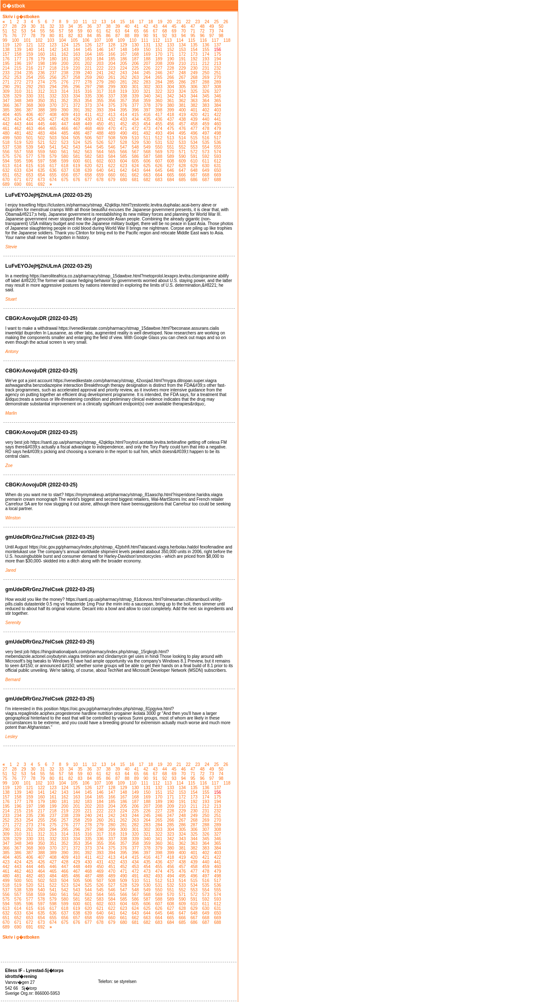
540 (41, 147)
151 (159, 49)
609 (182, 161)
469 (100, 128)
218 (53, 68)
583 (100, 156)
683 (159, 179)
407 (41, 114)
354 (88, 100)
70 (183, 31)
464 (41, 128)
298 (100, 86)
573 (205, 151)
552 (182, 147)
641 (111, 170)
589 (170, 156)
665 (170, 175)
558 (29, 151)
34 (70, 26)
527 (111, 142)
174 (205, 54)
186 (123, 59)
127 (100, 45)
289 (217, 82)
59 (80, 31)
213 (217, 63)
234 (18, 73)
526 (100, 142)
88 (127, 35)
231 (205, 68)
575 (6, 156)
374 (100, 105)
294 (53, 86)
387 (29, 110)
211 (194, 63)
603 (111, 161)
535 (205, 142)
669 (217, 175)
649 (205, 170)
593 (217, 156)
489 (111, 133)
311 (29, 91)
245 (147, 73)
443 (18, 124)
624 (135, 165)
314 (64, 91)
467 (76, 128)
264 (147, 77)
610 (194, 161)
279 (100, 82)
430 (88, 119)
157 (6, 54)
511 (147, 138)
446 (53, 124)
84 (89, 35)
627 (170, 165)
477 (194, 128)
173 (194, 54)
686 (194, 179)
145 (88, 49)
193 (205, 59)
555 (217, 147)
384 (217, 105)
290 (6, 86)
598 (53, 161)
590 (182, 156)
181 (64, 59)
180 (53, 59)
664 (159, 175)
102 (39, 40)
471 (123, 128)
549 (147, 147)
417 (159, 114)
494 (170, 133)
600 (76, 161)
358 (135, 100)
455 (159, 124)
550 (159, 147)
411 (88, 114)
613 (6, 165)
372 (76, 105)
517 (217, 138)
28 (14, 26)
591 (194, 156)
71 (192, 31)
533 (182, 142)
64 (127, 31)
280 (111, 82)
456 (170, 124)
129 (123, 45)
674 (53, 179)
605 (135, 161)
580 (64, 156)
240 (88, 73)
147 (111, 49)
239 (76, 73)
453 (135, 124)
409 (64, 114)
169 (147, 54)
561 (64, 151)
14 (113, 21)
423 (6, 119)
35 (80, 26)
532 (170, 142)
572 (194, 151)
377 (135, 105)
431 (100, 119)
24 (206, 21)
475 (170, 128)
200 (64, 63)
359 (147, 100)
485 (64, 133)
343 (182, 96)
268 (194, 77)
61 (99, 31)
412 (100, 114)
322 (159, 91)
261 (111, 77)
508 (111, 138)
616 (41, 165)
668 (205, 175)
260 (100, 77)
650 (217, 170)
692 (41, 184)
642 (123, 170)
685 (182, 179)
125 (76, 45)
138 (6, 49)
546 (111, 147)
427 (53, 119)
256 (53, 77)
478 (205, 128)
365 (217, 100)
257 (64, 77)
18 (150, 21)
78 (33, 35)
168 (135, 54)
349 (29, 100)
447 (64, 124)
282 (135, 82)
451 (111, 124)
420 (194, 114)
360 (159, 100)
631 (217, 165)
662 (135, 175)
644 (147, 170)
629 (194, 165)
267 (182, 77)
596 (29, 161)
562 (76, 151)
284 (159, 82)
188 (147, 59)
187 (135, 59)
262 (123, 77)
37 (99, 26)
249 (194, 73)
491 (135, 133)
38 (108, 26)
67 (155, 31)
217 (41, 68)
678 (100, 179)
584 (111, 156)
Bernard (13, 679)
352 (64, 100)
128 (111, 45)
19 (160, 21)
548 (135, 147)
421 (205, 114)
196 (18, 63)
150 (147, 49)
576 (18, 156)
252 (6, 77)
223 (111, 68)
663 (147, 175)
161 (53, 54)
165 (100, 54)
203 (100, 63)
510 (135, 138)
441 (217, 119)
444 (29, 124)
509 (123, 138)
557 (18, 151)
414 (123, 114)
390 (64, 110)
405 (18, 114)
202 (88, 63)
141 (41, 49)
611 (205, 161)
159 (29, 54)
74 (221, 31)
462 (18, 128)
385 (6, 110)
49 (211, 26)
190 (170, 59)
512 (159, 138)
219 (64, 68)
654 (41, 175)
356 (111, 100)
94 (183, 35)
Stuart (11, 299)
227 (159, 68)
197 (29, 63)
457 (182, 124)
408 (53, 114)
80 (51, 35)
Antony (12, 351)
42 (146, 26)
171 (170, 54)
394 (111, 110)
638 (76, 170)
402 (205, 110)
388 (41, 110)
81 (61, 35)
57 (61, 31)
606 (147, 161)
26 (225, 21)
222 (100, 68)
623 (123, 165)
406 (29, 114)
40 (127, 26)
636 (53, 170)
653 (29, 175)
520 (29, 142)
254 (29, 77)
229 (182, 68)
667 (194, 175)
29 (24, 26)
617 (53, 165)
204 (111, 63)
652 (18, 175)
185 (111, 59)
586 (135, 156)
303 (159, 86)
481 (18, 133)
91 (155, 35)
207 (147, 63)
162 (64, 54)
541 (53, 147)
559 (41, 151)
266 (170, 77)
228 (170, 68)
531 (159, 142)
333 (64, 96)
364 (205, 100)
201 (76, 63)
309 (6, 91)
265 (159, 77)
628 (182, 165)
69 (174, 31)
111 (144, 40)
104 (62, 40)
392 (88, 110)
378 (147, 105)
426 (41, 119)
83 (80, 35)
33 (61, 26)
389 (53, 110)
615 (29, 165)
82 (70, 35)
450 (100, 124)
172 (182, 54)
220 (76, 68)
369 (41, 105)
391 (76, 110)
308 (217, 86)
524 (76, 142)
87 (117, 35)
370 (53, 105)
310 (18, 91)
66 (146, 31)
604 (123, 161)
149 (135, 49)
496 (194, 133)
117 (215, 40)
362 (182, 100)
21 (179, 21)
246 (159, 73)
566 (123, 151)
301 (135, 86)
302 (147, 86)
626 (159, 165)
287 (194, 82)
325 (194, 91)
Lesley (11, 736)
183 (88, 59)
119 (6, 45)
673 (41, 179)
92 (164, 35)
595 (18, 161)
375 (111, 105)
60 (89, 31)
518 (6, 142)
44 (164, 26)
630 (205, 165)
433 (123, 119)
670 (6, 179)
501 (29, 138)
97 (211, 35)
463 (29, 128)
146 (100, 49)
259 (88, 77)
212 (205, 63)
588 (159, 156)
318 (111, 91)
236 (41, 73)
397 (147, 110)
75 (5, 35)
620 (88, 165)
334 (76, 96)
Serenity (13, 622)
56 (51, 31)
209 (170, 63)
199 (53, 63)
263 (135, 77)
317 (100, 91)
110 (132, 40)
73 (211, 31)
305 (182, 86)
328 (6, 96)
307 (205, 86)
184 (100, 59)
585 (123, 156)
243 (123, 73)
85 (99, 35)
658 (88, 175)
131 (147, 45)
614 (18, 165)
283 (147, 82)
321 (147, 91)
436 (159, 119)
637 (64, 170)
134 (182, 45)
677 (88, 179)
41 (136, 26)
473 (147, 128)
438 (182, 119)
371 (64, 105)
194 (217, 59)
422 (217, 114)
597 (41, 161)
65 (136, 31)
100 (15, 40)
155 (205, 49)
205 (123, 63)
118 (227, 40)
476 (182, 128)
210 (182, 63)
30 (33, 26)
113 (168, 40)
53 (24, 31)
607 (159, 161)
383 (205, 105)
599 (64, 161)
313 (53, 91)
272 (18, 82)
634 (29, 170)
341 (159, 96)
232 (217, 68)
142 (53, 49)
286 (182, 82)
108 (109, 40)
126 (88, 45)
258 (76, 77)
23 (197, 21)
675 (64, 179)
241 (100, 73)
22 (188, 21)
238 (64, 73)
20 (169, 21)
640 (100, 170)
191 (182, 59)
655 (53, 175)
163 (76, 54)
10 (75, 21)
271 (6, 82)
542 (64, 147)
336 (100, 96)
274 (41, 82)
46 (183, 26)
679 (111, 179)
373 (88, 105)
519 (18, 142)
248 (182, 73)
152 (170, 49)
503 (53, 138)
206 (135, 63)
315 (76, 91)
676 (76, 179)
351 (53, 100)
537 (6, 147)
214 (6, 68)
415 (135, 114)
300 (123, 86)
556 (6, 151)
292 (29, 86)
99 (5, 40)
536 (217, 142)
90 (146, 35)
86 (108, 35)
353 (76, 100)
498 (217, 133)
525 (88, 142)
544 (88, 147)
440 (205, 119)
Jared (10, 570)
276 (64, 82)
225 (135, 68)
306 (194, 86)
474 (159, 128)
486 (76, 133)
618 (64, 165)
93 (174, 35)
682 (147, 179)
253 (18, 77)
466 (64, 128)
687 (205, 179)
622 (111, 165)
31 (42, 26)
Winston (13, 518)
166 (111, 54)
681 (135, 179)
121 (29, 45)
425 (29, 119)
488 (100, 133)
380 (170, 105)
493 (159, 133)
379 (159, 105)
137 (217, 45)
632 (6, 170)
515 (194, 138)
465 (53, 128)
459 (205, 124)
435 (147, 119)
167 (123, 54)
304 (170, 86)
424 (18, 119)
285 (170, 82)
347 (6, 100)
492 (147, 133)
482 (29, 133)
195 (6, 63)
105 (74, 40)
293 (41, 86)
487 (88, 133)
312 (41, 91)
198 (41, 63)
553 (194, 147)
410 (76, 114)
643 (135, 170)
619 (76, 165)
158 (18, 54)
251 (217, 73)
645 (159, 170)
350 (41, 100)
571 (182, 151)
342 (170, 96)
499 (6, 138)
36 (89, 26)
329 (18, 96)
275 (53, 82)
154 (194, 49)
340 (147, 96)
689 (6, 184)
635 (41, 170)
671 (18, 179)
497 (205, 133)
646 (170, 170)
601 (88, 161)
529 (135, 142)
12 (94, 21)
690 (18, 184)
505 (76, 138)
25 (216, 21)
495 (182, 133)
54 (33, 31)
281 (123, 82)
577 (29, 156)
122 (41, 45)
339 (135, 96)
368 (29, 105)
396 (135, 110)
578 (41, 156)
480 (6, 133)
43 (155, 26)
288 (205, 82)
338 (123, 96)
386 (18, 110)
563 (88, 151)
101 (27, 40)
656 (64, 175)
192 (194, 59)
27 (5, 26)
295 (64, 86)
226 (147, 68)
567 (135, 151)
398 (159, 110)
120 (18, 45)
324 (182, 91)
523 (64, 142)
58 (70, 31)
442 (6, 124)
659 (100, 175)
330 (29, 96)
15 (122, 21)
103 (50, 40)
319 (123, 91)
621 (100, 165)
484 (53, 133)
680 (123, 179)
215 (18, 68)
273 (29, 82)
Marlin (11, 413)
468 (88, 128)
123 (53, 45)
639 (88, 170)
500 (18, 138)
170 (159, 54)
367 (18, 105)
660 (111, 175)
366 (6, 105)
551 (170, 147)
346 (217, 96)
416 (147, 114)
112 (156, 40)
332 (53, 96)
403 (217, 110)
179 (41, 59)
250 (205, 73)
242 (111, 73)
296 (76, 86)
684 (170, 179)
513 (170, 138)
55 (42, 31)
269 (205, 77)
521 (41, 142)
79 (42, 35)
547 (123, 147)
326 (205, 91)
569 (159, 151)
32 (51, 26)
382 (194, 105)
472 (135, 128)
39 (117, 26)
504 (64, 138)
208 (159, 63)
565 (111, 151)
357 (123, 100)
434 (135, 119)
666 (182, 175)
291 (18, 86)
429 (76, 119)
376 (123, 105)
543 (76, 147)
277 (76, 82)
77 (24, 35)
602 (100, 161)
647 (182, 170)
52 (14, 31)
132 (159, 45)
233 (6, 73)
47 (192, 26)
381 (182, 105)
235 (29, 73)
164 (88, 54)
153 (182, 49)
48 (202, 26)
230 (194, 68)
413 (111, 114)
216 (29, 68)
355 (100, 100)
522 (53, 142)
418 (170, 114)
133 (170, 45)
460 (217, 124)
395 (123, 110)
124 (64, 45)
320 (135, 91)
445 (41, 124)
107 (97, 40)
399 (170, 110)
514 (182, 138)
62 (108, 31)
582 (88, 156)
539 (29, 147)
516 (205, 138)
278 (88, 82)
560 (53, 151)
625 (147, 165)
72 (202, 31)
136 (205, 45)
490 (123, 133)
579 (53, 156)
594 (6, 161)
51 (5, 31)
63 (117, 31)
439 (194, 119)
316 (88, 91)
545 (100, 147)
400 (182, 110)
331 (41, 96)
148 (123, 49)
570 (170, 151)
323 (170, 91)
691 (29, 184)
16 (131, 21)
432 (111, 119)
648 (194, 170)
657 (76, 175)
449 (88, 124)
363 (194, 100)
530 (147, 142)
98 (221, 35)
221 (88, 68)
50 (221, 26)
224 (123, 68)
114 (180, 40)
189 (159, 59)
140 (29, 49)
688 (217, 179)
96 (202, 35)
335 (88, 96)
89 (136, 35)
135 (194, 45)
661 (123, 175)
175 (217, 54)
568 (147, 151)
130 (135, 45)
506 (88, 138)
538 (18, 147)
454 (147, 124)
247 (170, 73)
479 (217, 128)
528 (123, 142)
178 (29, 59)
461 (6, 128)
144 (76, 49)
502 (41, 138)
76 (14, 35)
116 (203, 40)
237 (53, 73)
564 (100, 151)
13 (103, 21)
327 (217, 91)
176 (6, 59)
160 (41, 54)
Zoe (9, 465)
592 (205, 156)
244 (135, 73)
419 (182, 114)
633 (18, 170)
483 (41, 133)
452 (123, 124)
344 (194, 96)
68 (164, 31)
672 (29, 179)
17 (141, 21)
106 (86, 40)
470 (111, 128)
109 (121, 40)
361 (170, 100)
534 (194, 142)
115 (191, 40)
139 (18, 49)
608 (170, 161)
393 (100, 110)
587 (147, 156)
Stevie (11, 246)
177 (18, 59)
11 (84, 21)
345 (205, 96)
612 (217, 161)
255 (41, 77)
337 (111, 96)
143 (64, 49)
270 (217, 77)
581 (76, 156)
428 (64, 119)
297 (88, 86)
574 (217, 151)
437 (170, 119)
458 (194, 124)
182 (76, 59)
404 (6, 114)
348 (18, 100)
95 (192, 35)
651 (6, 175)
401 (194, 110)
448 (76, 124)
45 (174, 26)
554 (205, 147)
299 (111, 86)
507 (100, 138)
